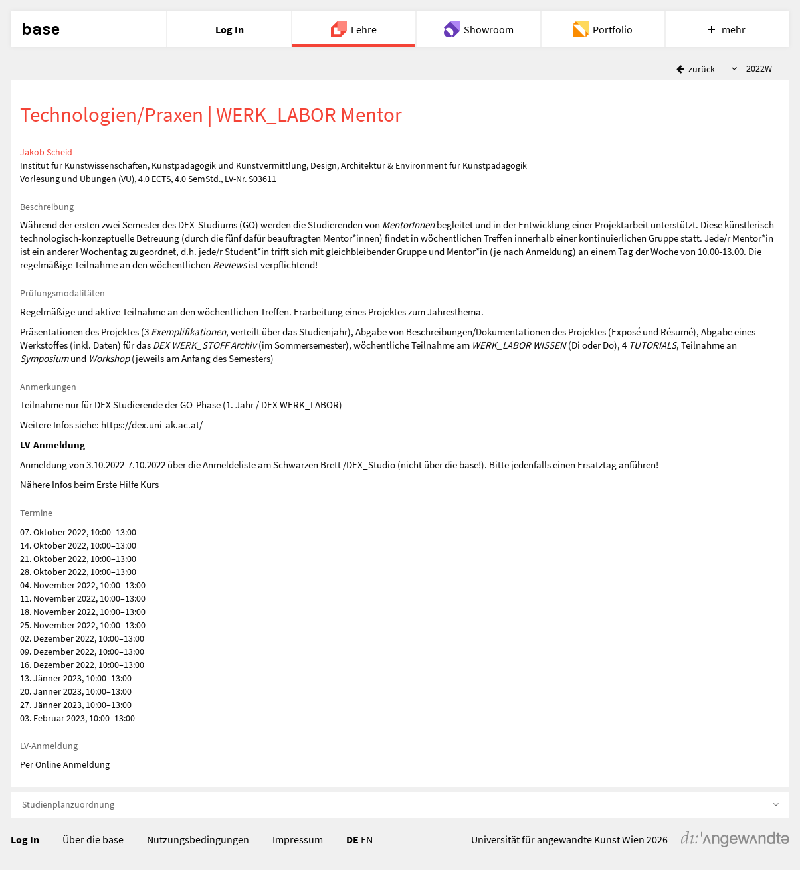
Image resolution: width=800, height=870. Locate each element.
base (40, 29)
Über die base (93, 839)
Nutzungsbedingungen (198, 839)
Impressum (297, 839)
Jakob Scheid (46, 152)
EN (367, 839)
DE (352, 839)
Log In (25, 839)
